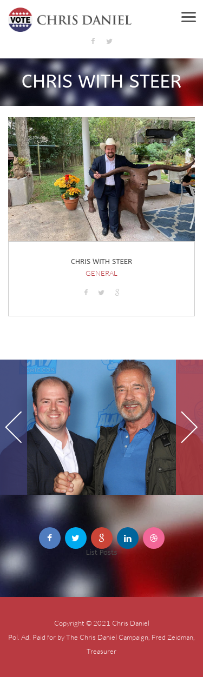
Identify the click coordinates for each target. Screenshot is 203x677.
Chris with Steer (101, 261)
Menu (193, 16)
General (101, 273)
